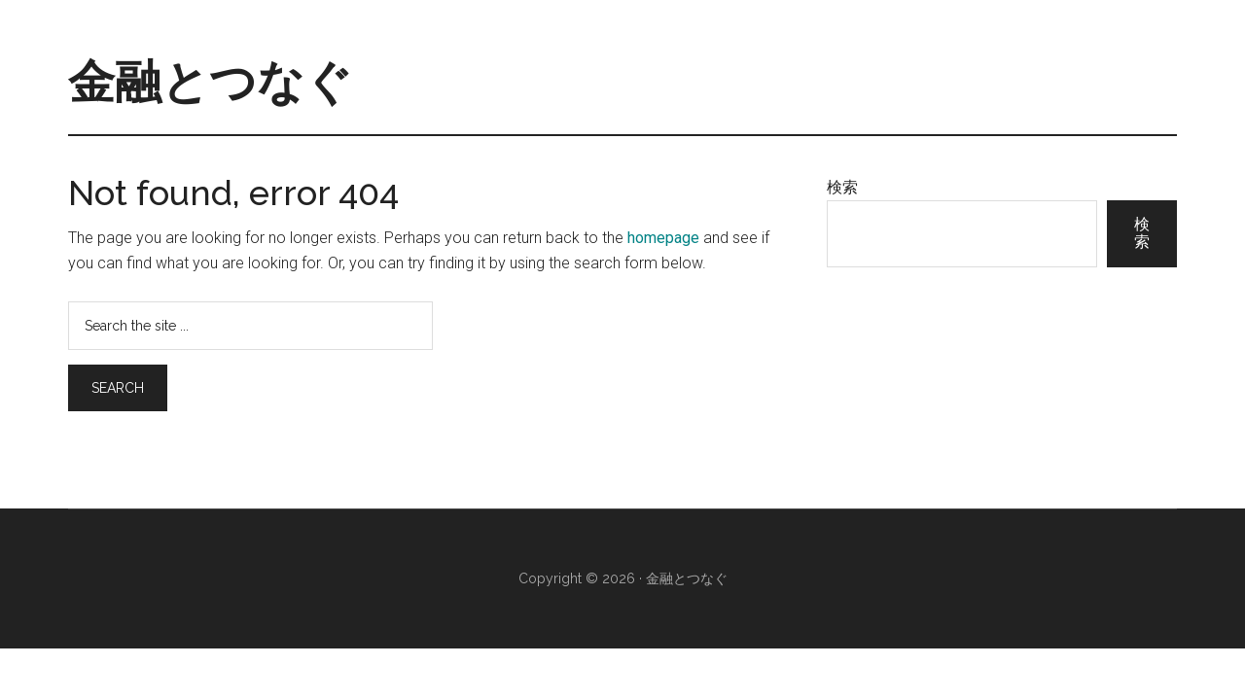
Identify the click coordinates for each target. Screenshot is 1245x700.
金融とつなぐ (210, 81)
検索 (842, 187)
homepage (663, 237)
